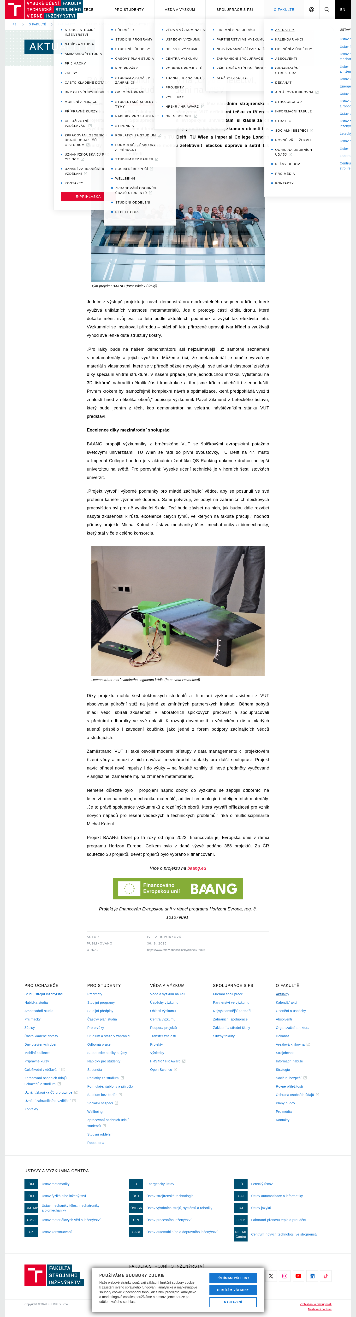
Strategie (283, 1070)
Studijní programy (101, 1002)
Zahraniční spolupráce (230, 1019)
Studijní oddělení (100, 1134)
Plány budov (285, 1103)
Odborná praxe (99, 1044)
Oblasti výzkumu (163, 1011)
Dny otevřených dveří (41, 1044)
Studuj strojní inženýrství (43, 994)
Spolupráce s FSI (235, 10)
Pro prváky (95, 1028)
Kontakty (31, 1109)
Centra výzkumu (162, 1019)
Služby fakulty (224, 1036)
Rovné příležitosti (289, 1086)
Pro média (284, 1111)
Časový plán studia (102, 1019)
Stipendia (94, 1070)
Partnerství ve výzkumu (231, 1002)
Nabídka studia (36, 1002)
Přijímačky (32, 1019)
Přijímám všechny (233, 1278)
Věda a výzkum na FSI (167, 994)
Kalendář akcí (286, 1002)
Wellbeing (95, 1111)
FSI (15, 24)
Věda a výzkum (180, 10)
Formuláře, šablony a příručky (110, 1086)
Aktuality (66, 24)
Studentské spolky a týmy (107, 1053)
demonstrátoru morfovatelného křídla (155, 103)
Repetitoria (95, 1143)
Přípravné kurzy (36, 1061)
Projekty (156, 1044)
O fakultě (38, 24)
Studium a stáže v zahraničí (109, 1036)
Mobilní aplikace (37, 1053)
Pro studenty (129, 10)
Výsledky (157, 1053)
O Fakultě (284, 10)
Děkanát (282, 1036)
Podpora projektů (163, 1028)
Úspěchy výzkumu (164, 1002)
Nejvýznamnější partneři (232, 1011)
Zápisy (29, 1028)
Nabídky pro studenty (103, 1061)
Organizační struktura (292, 1028)
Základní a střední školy (231, 1028)
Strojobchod (285, 1053)
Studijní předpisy (100, 1011)
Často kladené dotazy (41, 1036)
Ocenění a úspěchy (291, 1011)
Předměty (94, 994)
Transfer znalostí (163, 1036)
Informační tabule (289, 1061)
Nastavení (233, 1302)
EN (342, 10)
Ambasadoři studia (38, 1011)
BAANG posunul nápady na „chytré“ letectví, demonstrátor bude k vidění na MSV (160, 24)
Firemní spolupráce (228, 994)
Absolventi (284, 1019)
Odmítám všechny (233, 1290)
